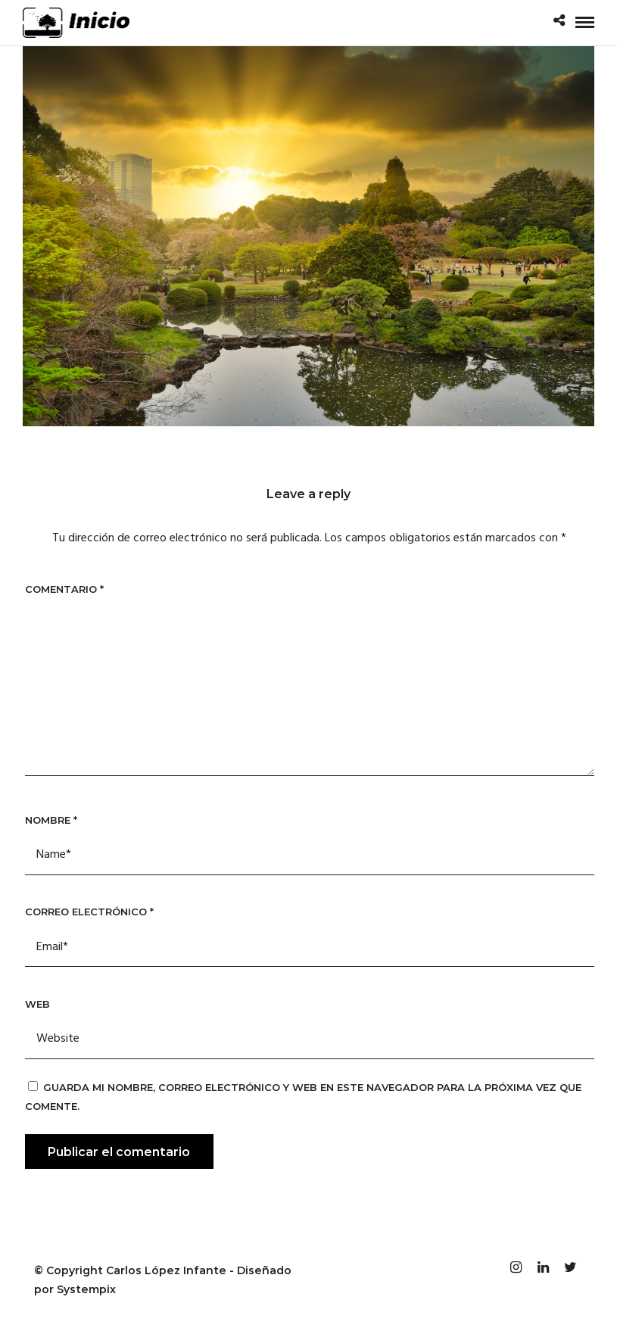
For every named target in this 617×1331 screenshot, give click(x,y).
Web (37, 1004)
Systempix (86, 1289)
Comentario (64, 589)
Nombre (51, 820)
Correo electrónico (89, 912)
